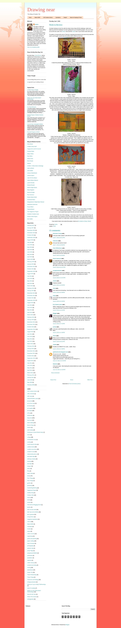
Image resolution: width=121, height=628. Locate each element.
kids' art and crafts (31, 509)
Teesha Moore (30, 209)
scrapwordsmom (57, 270)
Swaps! (65, 17)
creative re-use (31, 451)
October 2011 (30, 355)
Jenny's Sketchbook (32, 173)
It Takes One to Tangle (32, 89)
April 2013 (29, 312)
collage (29, 437)
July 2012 (29, 334)
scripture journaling (32, 565)
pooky (54, 327)
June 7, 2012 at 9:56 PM (59, 245)
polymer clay (30, 548)
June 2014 (29, 278)
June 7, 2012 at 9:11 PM (59, 237)
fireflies (63, 31)
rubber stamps (30, 562)
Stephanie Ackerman (32, 204)
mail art (29, 521)
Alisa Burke (30, 144)
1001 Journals (30, 393)
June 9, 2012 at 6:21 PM (59, 341)
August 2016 (30, 240)
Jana (54, 288)
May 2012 (29, 338)
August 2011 (30, 360)
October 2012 (30, 326)
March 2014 (30, 285)
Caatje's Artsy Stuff (31, 146)
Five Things (30, 478)
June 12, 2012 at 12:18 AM (59, 360)
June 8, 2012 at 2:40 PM (59, 301)
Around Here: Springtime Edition (35, 124)
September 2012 (31, 329)
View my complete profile (33, 47)
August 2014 (30, 273)
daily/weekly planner (32, 454)
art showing (30, 405)
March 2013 (30, 314)
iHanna (29, 163)
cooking (29, 442)
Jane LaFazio (30, 168)
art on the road (30, 403)
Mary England (30, 190)
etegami (29, 466)
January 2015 (30, 264)
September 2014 (31, 271)
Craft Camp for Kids (32, 444)
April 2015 (29, 256)
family (28, 475)
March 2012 (30, 343)
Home (30, 17)
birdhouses (30, 415)
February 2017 (30, 225)
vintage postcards (31, 582)
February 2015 (30, 261)
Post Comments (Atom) (74, 383)
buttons (29, 427)
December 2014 (31, 266)
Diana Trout (30, 158)
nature (28, 531)
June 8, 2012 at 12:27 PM (59, 267)
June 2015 (29, 252)
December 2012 (31, 322)
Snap (54, 295)
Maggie (55, 313)
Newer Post (53, 379)
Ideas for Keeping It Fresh (76, 17)
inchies (29, 502)
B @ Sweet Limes (57, 304)
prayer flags (30, 550)
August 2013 (30, 302)
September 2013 (31, 300)
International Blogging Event (34, 504)
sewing (29, 567)
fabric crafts (30, 473)
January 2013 (30, 319)
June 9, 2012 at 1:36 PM (59, 332)
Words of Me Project (32, 216)
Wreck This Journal (32, 596)
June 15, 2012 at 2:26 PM (59, 369)
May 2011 (29, 367)
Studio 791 (30, 572)
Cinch (28, 434)
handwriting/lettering (32, 487)
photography (30, 545)
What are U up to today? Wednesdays (36, 584)
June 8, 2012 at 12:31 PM (59, 277)
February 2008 (30, 384)
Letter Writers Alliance (32, 180)
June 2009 (29, 380)
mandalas (29, 526)
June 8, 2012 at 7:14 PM (59, 323)
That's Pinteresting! (32, 574)
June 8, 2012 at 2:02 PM (59, 285)
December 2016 (31, 230)
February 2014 (30, 288)
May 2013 (29, 310)
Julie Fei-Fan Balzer (32, 178)
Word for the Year (31, 594)
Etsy (28, 471)
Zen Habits (30, 219)
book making (30, 422)
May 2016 (29, 247)
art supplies (30, 408)
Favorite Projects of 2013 (33, 132)
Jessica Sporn (30, 175)
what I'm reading (31, 588)
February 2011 (30, 375)
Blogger (67, 624)
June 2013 (29, 307)
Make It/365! (37, 17)
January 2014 (30, 290)
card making (30, 430)
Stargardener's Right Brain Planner (35, 202)
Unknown (55, 240)
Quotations (58, 17)
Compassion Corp (31, 439)
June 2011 (29, 365)
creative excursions (32, 449)
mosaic (29, 528)
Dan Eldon (29, 156)
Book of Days (30, 425)
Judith (54, 344)
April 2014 (29, 283)
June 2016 (29, 244)
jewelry (29, 507)
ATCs (28, 413)
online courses (30, 533)
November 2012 (31, 324)
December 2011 (31, 351)
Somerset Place (31, 199)
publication (30, 555)
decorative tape (31, 456)
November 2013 (31, 295)
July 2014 (29, 276)
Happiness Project (31, 490)
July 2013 (29, 305)
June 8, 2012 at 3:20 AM (59, 255)
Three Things (30, 577)
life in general (30, 514)
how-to (29, 497)
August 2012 (30, 331)
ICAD (54, 226)
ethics (28, 468)
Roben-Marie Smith (32, 197)
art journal (29, 401)
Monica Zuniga (30, 192)
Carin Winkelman (57, 248)
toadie (73, 31)
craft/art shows (30, 446)
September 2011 (31, 358)
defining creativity (31, 459)
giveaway (29, 485)
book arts (29, 420)
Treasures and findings (32, 579)
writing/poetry (30, 599)
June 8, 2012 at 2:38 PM (59, 292)
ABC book (29, 396)
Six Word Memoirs (31, 107)
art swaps (29, 410)
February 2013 (30, 317)
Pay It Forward (30, 543)
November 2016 (31, 232)
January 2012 (30, 348)
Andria (36, 24)
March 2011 (30, 372)
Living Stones (38, 55)
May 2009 (29, 382)
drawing (29, 461)
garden (29, 483)
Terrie (54, 335)
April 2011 (29, 370)
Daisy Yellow (30, 153)
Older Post (89, 379)
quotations (29, 557)
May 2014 (29, 281)
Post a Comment (55, 372)
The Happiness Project (32, 211)
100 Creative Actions (48, 17)
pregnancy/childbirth (32, 553)
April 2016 (29, 249)
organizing (29, 536)
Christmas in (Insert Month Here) (35, 432)
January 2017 (30, 227)
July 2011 (29, 363)
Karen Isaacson (57, 258)
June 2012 (29, 336)
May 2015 (29, 254)
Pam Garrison (30, 194)
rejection (29, 560)
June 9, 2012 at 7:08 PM (59, 348)
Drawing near (41, 9)
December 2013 (31, 293)
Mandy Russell (30, 185)
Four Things (30, 480)
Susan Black (30, 206)
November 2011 (31, 353)
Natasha (55, 364)
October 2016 (30, 235)
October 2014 (30, 269)
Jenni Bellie (30, 170)
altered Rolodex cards (32, 398)
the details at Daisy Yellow (84, 221)
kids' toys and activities (32, 512)
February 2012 (30, 346)
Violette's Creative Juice (33, 214)
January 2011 (30, 377)
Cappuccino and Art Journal (34, 148)
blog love (29, 417)
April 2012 (29, 341)
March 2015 (30, 259)
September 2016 (31, 237)
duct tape (29, 463)
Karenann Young (57, 233)
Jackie (54, 281)
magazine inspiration (32, 519)
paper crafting (30, 541)
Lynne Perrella (30, 182)
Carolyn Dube (30, 151)
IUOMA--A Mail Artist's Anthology (35, 165)
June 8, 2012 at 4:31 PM (59, 310)
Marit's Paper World (32, 187)
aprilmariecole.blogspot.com (60, 352)
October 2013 (30, 297)
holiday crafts (30, 495)
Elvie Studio (30, 161)
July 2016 (29, 242)
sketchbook (30, 570)
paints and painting (31, 538)
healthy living (30, 492)
